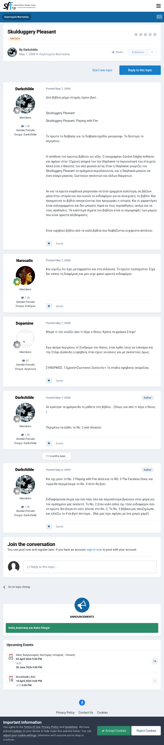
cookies (17, 731)
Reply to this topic (140, 70)
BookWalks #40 (25, 676)
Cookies (102, 712)
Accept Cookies (114, 730)
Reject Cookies (146, 730)
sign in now (94, 549)
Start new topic (102, 70)
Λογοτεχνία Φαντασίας (54, 54)
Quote (59, 243)
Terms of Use (32, 727)
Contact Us (86, 712)
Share (117, 52)
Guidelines (71, 727)
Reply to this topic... (42, 567)
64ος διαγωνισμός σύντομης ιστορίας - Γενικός (45, 654)
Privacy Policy (65, 712)
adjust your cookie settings (19, 735)
